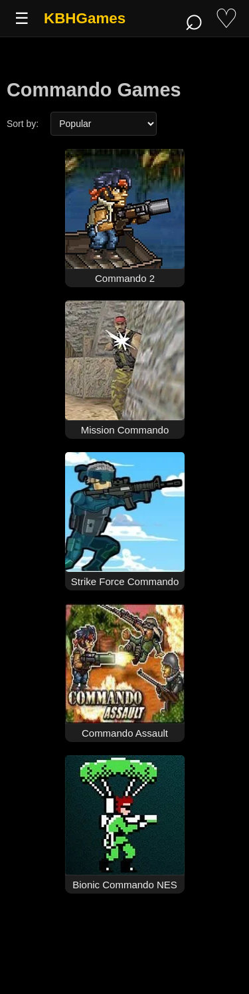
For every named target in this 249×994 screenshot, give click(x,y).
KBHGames (84, 18)
